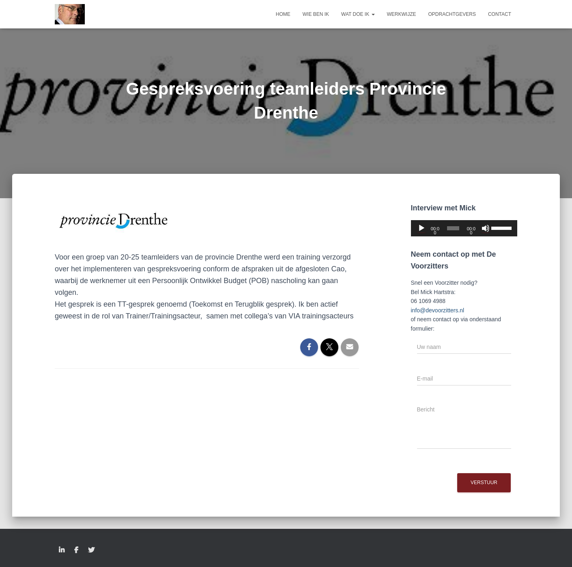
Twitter (91, 550)
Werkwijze (401, 14)
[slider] (453, 228)
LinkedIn (62, 550)
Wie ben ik (316, 14)
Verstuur (484, 482)
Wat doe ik (357, 14)
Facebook (76, 550)
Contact (499, 14)
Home (283, 14)
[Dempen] (486, 228)
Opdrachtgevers (452, 14)
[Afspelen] (421, 228)
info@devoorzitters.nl (437, 310)
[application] (464, 228)
